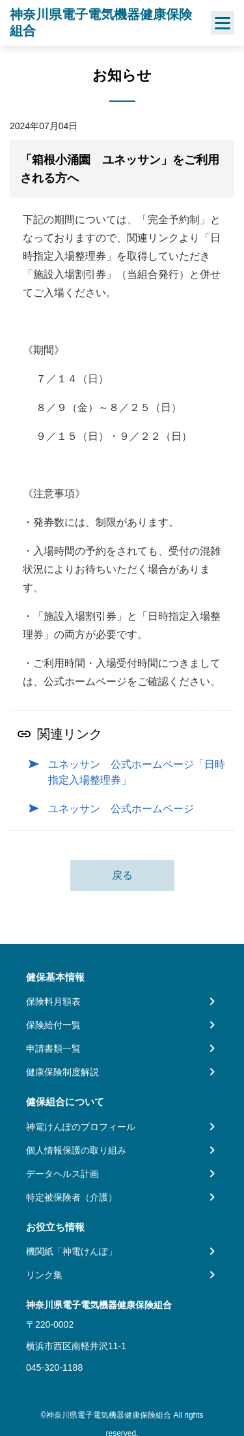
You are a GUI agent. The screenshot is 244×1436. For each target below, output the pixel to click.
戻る (122, 875)
